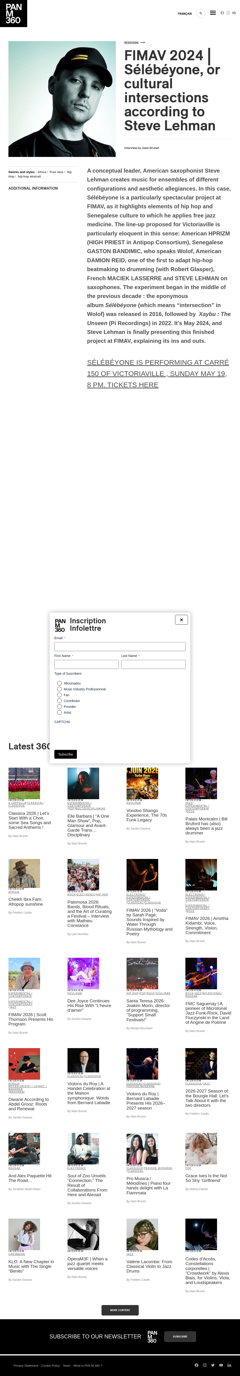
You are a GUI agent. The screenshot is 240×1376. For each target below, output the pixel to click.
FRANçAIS (185, 13)
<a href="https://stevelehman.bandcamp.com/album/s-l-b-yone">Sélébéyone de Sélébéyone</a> (49, 283)
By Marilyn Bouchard (140, 1028)
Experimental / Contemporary (197, 907)
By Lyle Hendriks (78, 934)
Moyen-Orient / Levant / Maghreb (27, 1087)
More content (120, 1310)
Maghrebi (17, 1092)
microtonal (212, 993)
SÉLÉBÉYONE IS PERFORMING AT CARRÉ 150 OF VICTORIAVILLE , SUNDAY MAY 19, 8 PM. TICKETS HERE (158, 373)
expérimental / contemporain (80, 804)
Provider (70, 707)
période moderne (141, 1086)
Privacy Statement (26, 1365)
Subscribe (180, 1336)
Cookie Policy (50, 1365)
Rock (191, 811)
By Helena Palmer (196, 1189)
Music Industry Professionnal (85, 689)
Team (66, 1365)
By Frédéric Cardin (20, 912)
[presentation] (90, 735)
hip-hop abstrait (29, 176)
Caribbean (16, 1254)
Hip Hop (102, 894)
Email (59, 638)
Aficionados (72, 683)
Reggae (191, 996)
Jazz (188, 803)
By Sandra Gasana (138, 828)
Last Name (130, 656)
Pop (71, 808)
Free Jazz (57, 172)
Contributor (72, 701)
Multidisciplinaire (90, 808)
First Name (63, 656)
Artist (67, 712)
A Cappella (17, 803)
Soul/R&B (134, 803)
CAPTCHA (62, 722)
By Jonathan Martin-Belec (24, 1189)
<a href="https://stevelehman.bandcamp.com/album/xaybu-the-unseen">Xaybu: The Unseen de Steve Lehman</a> (49, 649)
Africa (42, 172)
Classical (35, 803)
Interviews (134, 43)
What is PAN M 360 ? (87, 1365)
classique (16, 806)
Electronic (86, 894)
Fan (66, 695)
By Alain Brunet (18, 836)
